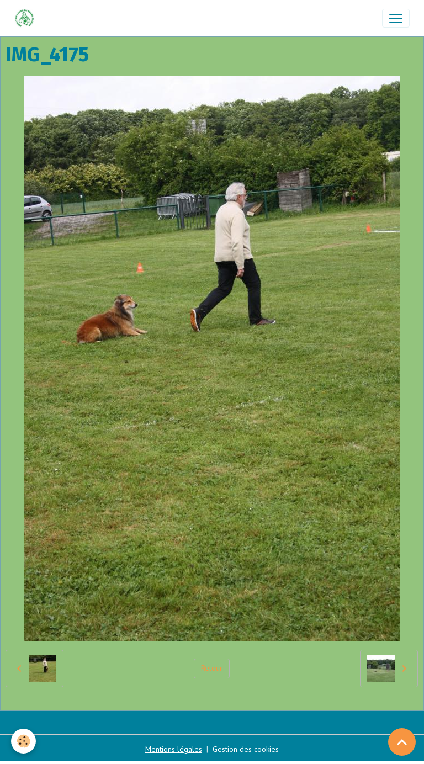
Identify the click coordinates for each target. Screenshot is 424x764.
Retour (211, 668)
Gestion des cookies (246, 749)
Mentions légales (173, 749)
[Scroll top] (402, 742)
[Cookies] (23, 741)
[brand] (26, 18)
